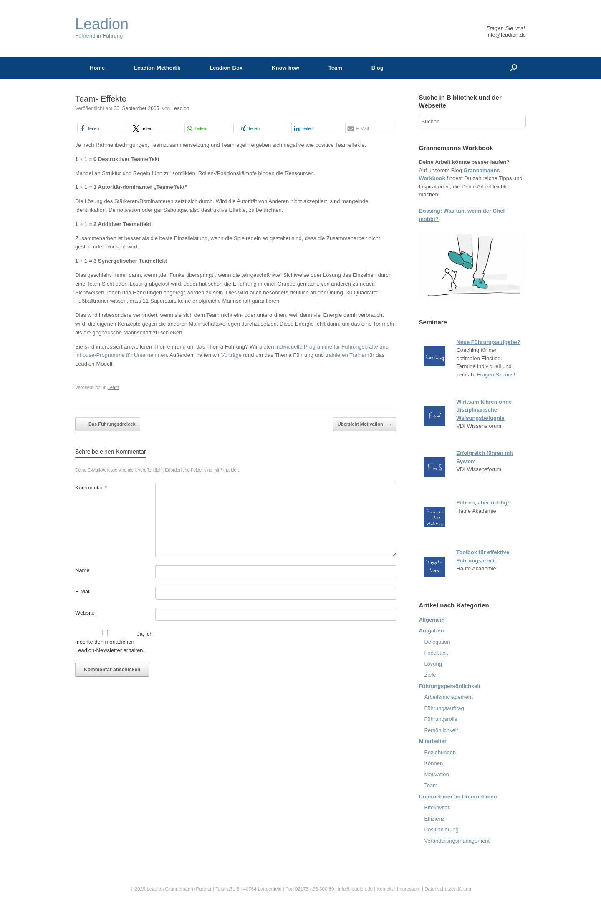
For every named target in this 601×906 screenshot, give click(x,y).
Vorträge (231, 355)
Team (335, 68)
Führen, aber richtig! (482, 502)
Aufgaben (431, 630)
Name (82, 570)
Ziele (430, 675)
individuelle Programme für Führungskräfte (326, 347)
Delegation (437, 642)
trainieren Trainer (346, 355)
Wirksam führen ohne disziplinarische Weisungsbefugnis (484, 410)
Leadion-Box (226, 68)
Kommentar (91, 487)
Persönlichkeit (441, 730)
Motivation (436, 774)
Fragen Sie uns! (496, 374)
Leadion (180, 108)
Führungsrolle (440, 719)
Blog (377, 68)
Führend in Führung (102, 28)
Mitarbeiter (432, 741)
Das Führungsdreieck (108, 424)
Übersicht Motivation (365, 424)
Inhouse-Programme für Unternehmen (121, 355)
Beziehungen (440, 752)
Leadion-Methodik (157, 68)
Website (85, 613)
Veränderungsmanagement (457, 841)
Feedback (436, 653)
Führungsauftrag (444, 708)
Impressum (409, 888)
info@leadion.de (506, 35)
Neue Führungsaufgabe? (488, 342)
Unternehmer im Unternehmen (458, 796)
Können (433, 763)
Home (97, 68)
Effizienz (434, 819)
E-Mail (83, 591)
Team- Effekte (100, 98)
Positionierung (441, 829)
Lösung (433, 664)
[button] (101, 128)
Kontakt (384, 888)
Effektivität (436, 807)
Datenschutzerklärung (447, 888)
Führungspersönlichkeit (449, 686)
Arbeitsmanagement (448, 697)
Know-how (285, 68)
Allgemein (431, 620)
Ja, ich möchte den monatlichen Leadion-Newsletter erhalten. (114, 641)
